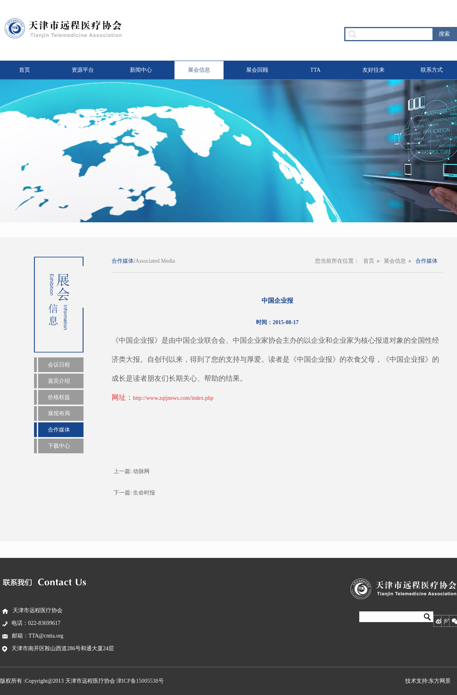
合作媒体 (59, 430)
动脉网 (141, 471)
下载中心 (59, 446)
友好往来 (373, 70)
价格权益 (59, 397)
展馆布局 (59, 413)
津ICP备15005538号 (140, 681)
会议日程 (59, 365)
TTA (315, 70)
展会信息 (199, 70)
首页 (24, 70)
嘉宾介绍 (59, 381)
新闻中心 (141, 70)
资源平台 (83, 70)
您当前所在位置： (337, 261)
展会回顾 (257, 70)
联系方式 (432, 70)
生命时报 (144, 493)
